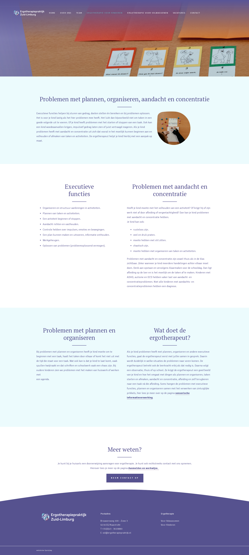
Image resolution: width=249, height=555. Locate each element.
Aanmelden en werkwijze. (143, 468)
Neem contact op (125, 478)
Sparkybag (48, 550)
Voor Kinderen (168, 525)
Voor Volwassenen (170, 521)
